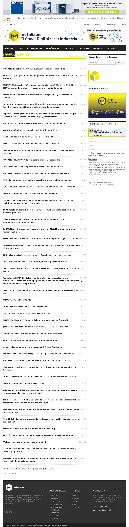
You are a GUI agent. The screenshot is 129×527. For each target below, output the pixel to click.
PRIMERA (13, 469)
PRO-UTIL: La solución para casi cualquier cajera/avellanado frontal (35, 68)
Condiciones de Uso (59, 525)
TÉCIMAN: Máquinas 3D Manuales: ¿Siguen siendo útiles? (30, 130)
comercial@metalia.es (103, 510)
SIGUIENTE (43, 469)
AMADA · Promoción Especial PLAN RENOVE (23, 383)
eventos (74, 504)
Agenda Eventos (111, 24)
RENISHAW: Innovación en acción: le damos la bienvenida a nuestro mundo (39, 186)
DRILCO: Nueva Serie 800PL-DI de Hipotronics (25, 306)
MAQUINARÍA (54, 499)
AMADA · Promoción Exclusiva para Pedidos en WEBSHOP (30, 193)
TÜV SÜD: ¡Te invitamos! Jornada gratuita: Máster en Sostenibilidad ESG (38, 435)
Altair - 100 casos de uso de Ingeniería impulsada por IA (30, 340)
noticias (74, 501)
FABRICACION (54, 496)
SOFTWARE (54, 516)
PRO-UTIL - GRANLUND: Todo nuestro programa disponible (31, 160)
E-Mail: (90, 146)
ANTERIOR (22, 469)
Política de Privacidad (41, 525)
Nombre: (91, 138)
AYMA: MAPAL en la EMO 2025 (17, 299)
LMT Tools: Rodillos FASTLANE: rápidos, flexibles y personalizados (35, 261)
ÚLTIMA (52, 469)
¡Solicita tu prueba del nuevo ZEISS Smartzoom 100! (28, 136)
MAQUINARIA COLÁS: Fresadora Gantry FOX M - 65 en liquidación (34, 123)
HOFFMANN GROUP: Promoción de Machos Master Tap (29, 428)
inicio (73, 495)
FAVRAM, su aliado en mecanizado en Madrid (24, 442)
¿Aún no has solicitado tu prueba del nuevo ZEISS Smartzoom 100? (35, 326)
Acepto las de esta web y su (107, 154)
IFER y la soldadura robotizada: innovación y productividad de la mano (37, 180)
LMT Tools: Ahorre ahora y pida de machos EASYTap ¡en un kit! (33, 166)
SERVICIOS (53, 519)
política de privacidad (96, 155)
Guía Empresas (98, 24)
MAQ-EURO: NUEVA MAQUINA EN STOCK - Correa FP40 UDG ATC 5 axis (36, 360)
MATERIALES (54, 510)
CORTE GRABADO (56, 504)
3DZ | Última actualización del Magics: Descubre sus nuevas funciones (37, 255)
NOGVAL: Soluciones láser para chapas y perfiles (26, 313)
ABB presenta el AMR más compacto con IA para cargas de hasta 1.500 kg (39, 353)
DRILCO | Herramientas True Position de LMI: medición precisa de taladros (39, 376)
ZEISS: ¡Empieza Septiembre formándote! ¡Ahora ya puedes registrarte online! (41, 238)
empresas (75, 498)
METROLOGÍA (55, 513)
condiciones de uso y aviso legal (107, 153)
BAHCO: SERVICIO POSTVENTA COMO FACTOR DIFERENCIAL (31, 143)
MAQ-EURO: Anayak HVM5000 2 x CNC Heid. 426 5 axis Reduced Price (36, 173)
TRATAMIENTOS (55, 507)
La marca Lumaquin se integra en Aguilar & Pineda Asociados (32, 347)
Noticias (87, 24)
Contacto (123, 24)
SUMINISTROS (55, 501)
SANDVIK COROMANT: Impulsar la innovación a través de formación (36, 320)
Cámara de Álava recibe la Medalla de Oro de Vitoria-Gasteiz (32, 333)
